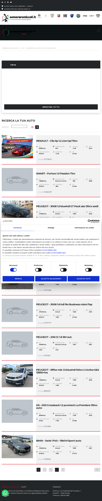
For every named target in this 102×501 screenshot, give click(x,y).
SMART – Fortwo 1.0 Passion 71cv (55, 168)
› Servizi (55, 487)
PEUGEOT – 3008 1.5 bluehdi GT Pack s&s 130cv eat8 (67, 199)
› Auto (55, 484)
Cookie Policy (75, 495)
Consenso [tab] (17, 228)
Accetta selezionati (51, 279)
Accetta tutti (83, 279)
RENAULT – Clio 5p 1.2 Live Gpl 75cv (56, 138)
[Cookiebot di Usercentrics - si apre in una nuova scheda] (89, 221)
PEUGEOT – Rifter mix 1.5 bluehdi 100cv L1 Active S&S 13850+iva (67, 352)
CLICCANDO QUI (49, 250)
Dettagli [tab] (51, 228)
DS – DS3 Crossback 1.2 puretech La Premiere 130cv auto (66, 385)
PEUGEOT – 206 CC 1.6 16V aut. (54, 320)
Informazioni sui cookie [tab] (84, 228)
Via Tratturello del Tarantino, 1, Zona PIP (18, 6)
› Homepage (57, 482)
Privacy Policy (64, 495)
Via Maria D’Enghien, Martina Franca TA (17, 9)
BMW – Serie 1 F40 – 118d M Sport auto (58, 416)
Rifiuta (18, 279)
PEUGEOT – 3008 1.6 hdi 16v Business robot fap (64, 290)
